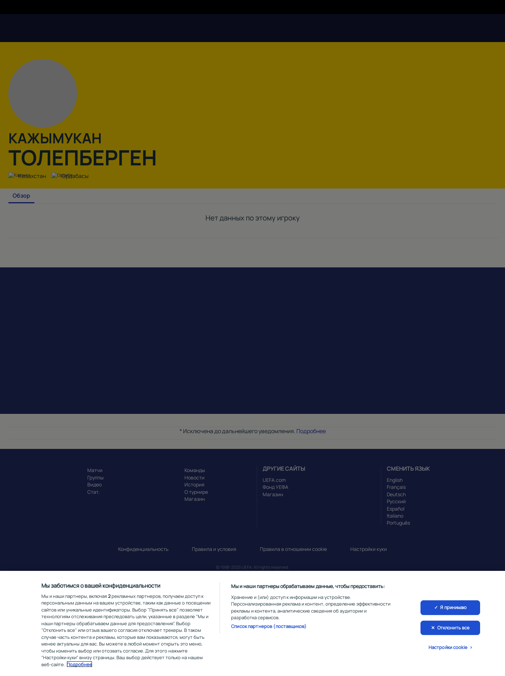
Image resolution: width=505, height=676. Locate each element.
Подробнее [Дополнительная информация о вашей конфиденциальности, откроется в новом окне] (79, 665)
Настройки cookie (448, 649)
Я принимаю (453, 608)
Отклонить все (453, 629)
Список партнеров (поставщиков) (269, 627)
